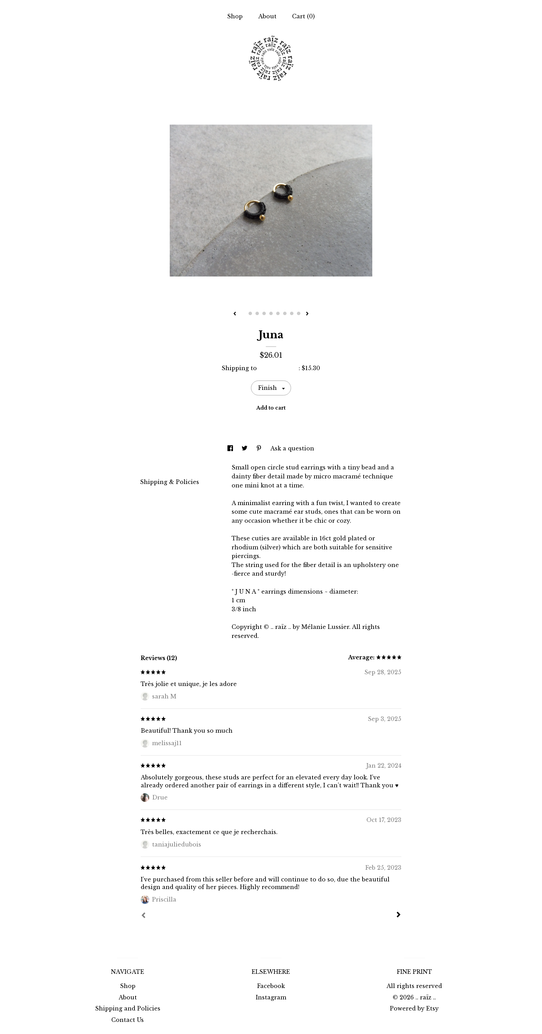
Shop (235, 16)
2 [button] (250, 313)
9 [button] (298, 313)
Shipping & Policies (169, 481)
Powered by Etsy (414, 1008)
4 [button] (264, 313)
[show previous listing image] (234, 314)
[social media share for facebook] (231, 448)
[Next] (398, 915)
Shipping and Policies (127, 1008)
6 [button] (278, 313)
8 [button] (291, 313)
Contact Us (127, 1019)
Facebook (271, 985)
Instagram (271, 997)
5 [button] (271, 313)
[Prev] (143, 916)
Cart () (303, 16)
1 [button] (243, 313)
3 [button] (257, 313)
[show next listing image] (307, 314)
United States (279, 368)
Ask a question (292, 448)
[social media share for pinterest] (259, 448)
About (267, 16)
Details (154, 467)
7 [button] (285, 313)
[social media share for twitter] (245, 448)
